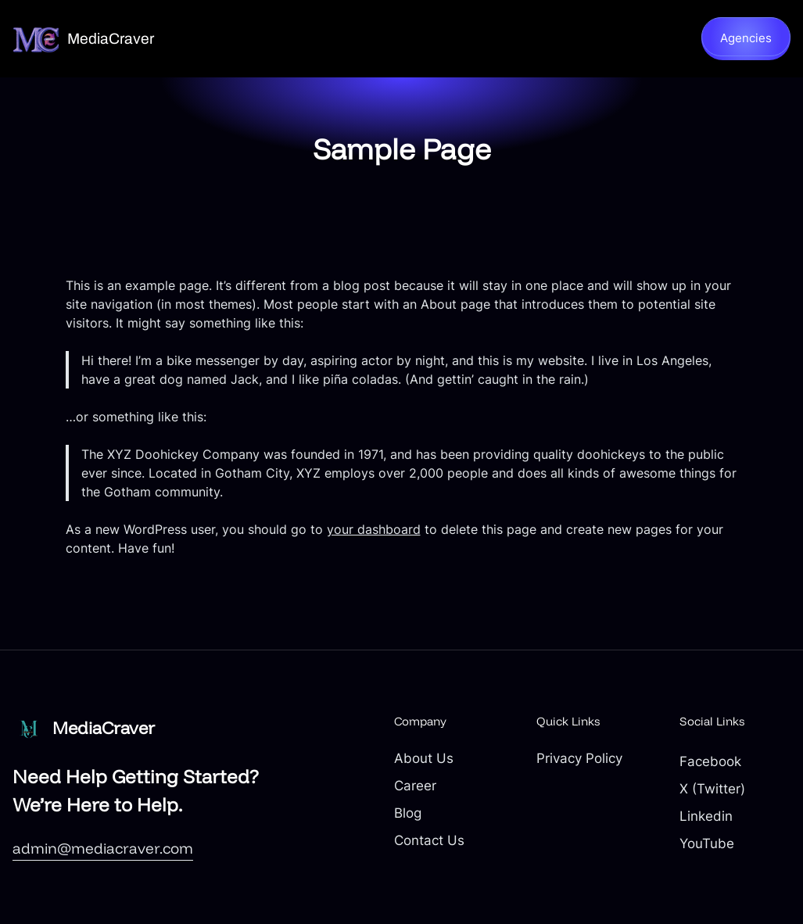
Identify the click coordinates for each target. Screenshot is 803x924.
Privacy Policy (579, 758)
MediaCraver (110, 38)
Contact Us (429, 840)
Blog (407, 813)
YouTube (706, 843)
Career (415, 785)
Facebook (710, 761)
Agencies (746, 38)
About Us (423, 758)
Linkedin (706, 816)
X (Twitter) (712, 789)
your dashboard (374, 529)
